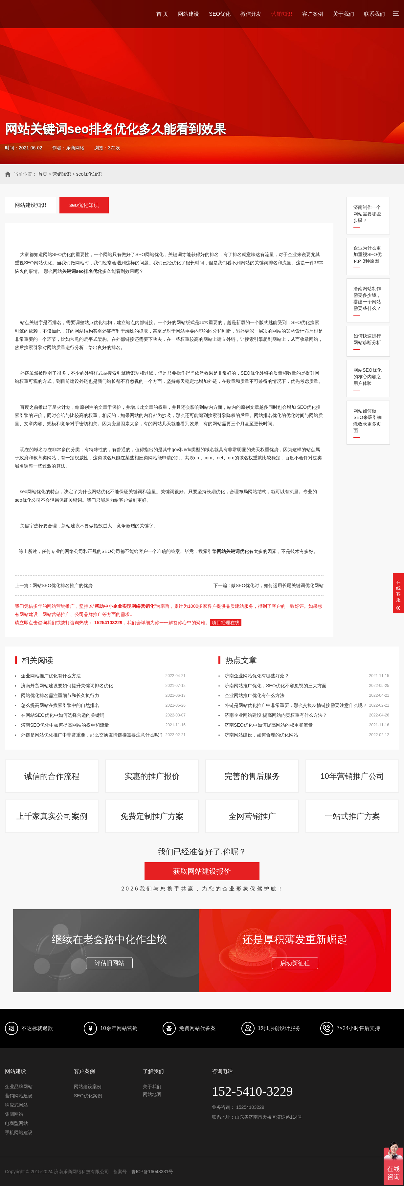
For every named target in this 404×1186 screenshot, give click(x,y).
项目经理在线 (225, 622)
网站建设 (188, 14)
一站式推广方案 (352, 816)
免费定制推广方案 (152, 816)
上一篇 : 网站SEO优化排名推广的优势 (54, 585)
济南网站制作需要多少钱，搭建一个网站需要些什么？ (367, 298)
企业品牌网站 (19, 1086)
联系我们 (374, 14)
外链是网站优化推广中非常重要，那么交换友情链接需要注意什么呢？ (92, 734)
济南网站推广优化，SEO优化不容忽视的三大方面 (275, 685)
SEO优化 (220, 14)
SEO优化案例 (88, 1095)
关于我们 (343, 14)
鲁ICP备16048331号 (152, 1171)
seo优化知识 (89, 174)
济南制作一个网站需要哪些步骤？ (367, 214)
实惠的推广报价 (152, 776)
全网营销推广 (252, 816)
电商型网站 (16, 1123)
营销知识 (281, 14)
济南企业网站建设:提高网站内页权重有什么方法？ (276, 715)
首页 (42, 174)
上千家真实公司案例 (51, 816)
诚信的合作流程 (51, 776)
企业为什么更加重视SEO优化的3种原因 (367, 254)
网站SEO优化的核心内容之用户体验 (367, 376)
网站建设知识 (30, 205)
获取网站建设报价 (202, 871)
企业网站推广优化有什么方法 (51, 675)
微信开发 (250, 14)
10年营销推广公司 (352, 776)
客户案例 (312, 14)
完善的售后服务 (252, 776)
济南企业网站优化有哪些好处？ (257, 675)
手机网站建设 (19, 1132)
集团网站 (14, 1114)
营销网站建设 (19, 1095)
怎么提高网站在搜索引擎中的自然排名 (60, 705)
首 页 (162, 14)
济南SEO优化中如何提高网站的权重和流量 (65, 725)
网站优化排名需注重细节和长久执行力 (60, 695)
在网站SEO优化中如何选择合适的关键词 (62, 715)
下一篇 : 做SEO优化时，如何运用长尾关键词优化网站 (268, 585)
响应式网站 (16, 1105)
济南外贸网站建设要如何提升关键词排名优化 (67, 685)
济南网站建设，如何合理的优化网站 (261, 734)
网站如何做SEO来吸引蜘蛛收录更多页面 (367, 420)
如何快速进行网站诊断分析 (367, 339)
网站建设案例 (87, 1086)
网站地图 (152, 1094)
